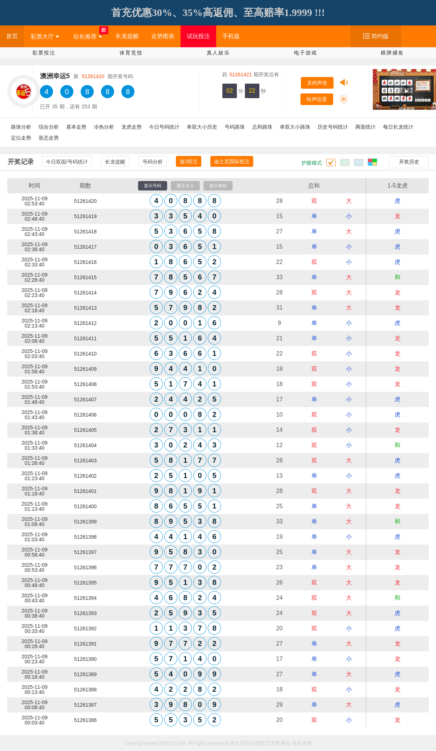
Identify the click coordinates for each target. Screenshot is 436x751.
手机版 (231, 36)
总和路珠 (262, 127)
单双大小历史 (202, 127)
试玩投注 (198, 36)
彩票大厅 (45, 36)
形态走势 (49, 138)
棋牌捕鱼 (392, 53)
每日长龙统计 (398, 127)
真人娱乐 (218, 53)
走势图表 (162, 36)
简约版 (380, 36)
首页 (12, 36)
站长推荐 (87, 36)
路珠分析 (21, 127)
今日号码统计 (164, 127)
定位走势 (21, 138)
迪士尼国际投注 (232, 161)
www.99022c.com (167, 743)
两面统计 (365, 127)
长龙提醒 (127, 36)
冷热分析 (104, 127)
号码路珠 (235, 127)
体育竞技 (131, 53)
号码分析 (152, 162)
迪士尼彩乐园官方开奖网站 (260, 743)
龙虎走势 (131, 127)
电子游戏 (305, 53)
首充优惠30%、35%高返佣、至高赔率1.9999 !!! (218, 12)
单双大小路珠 (295, 127)
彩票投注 (44, 53)
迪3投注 (188, 161)
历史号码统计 (333, 127)
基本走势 (76, 127)
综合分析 (49, 127)
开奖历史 (409, 162)
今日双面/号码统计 (67, 162)
